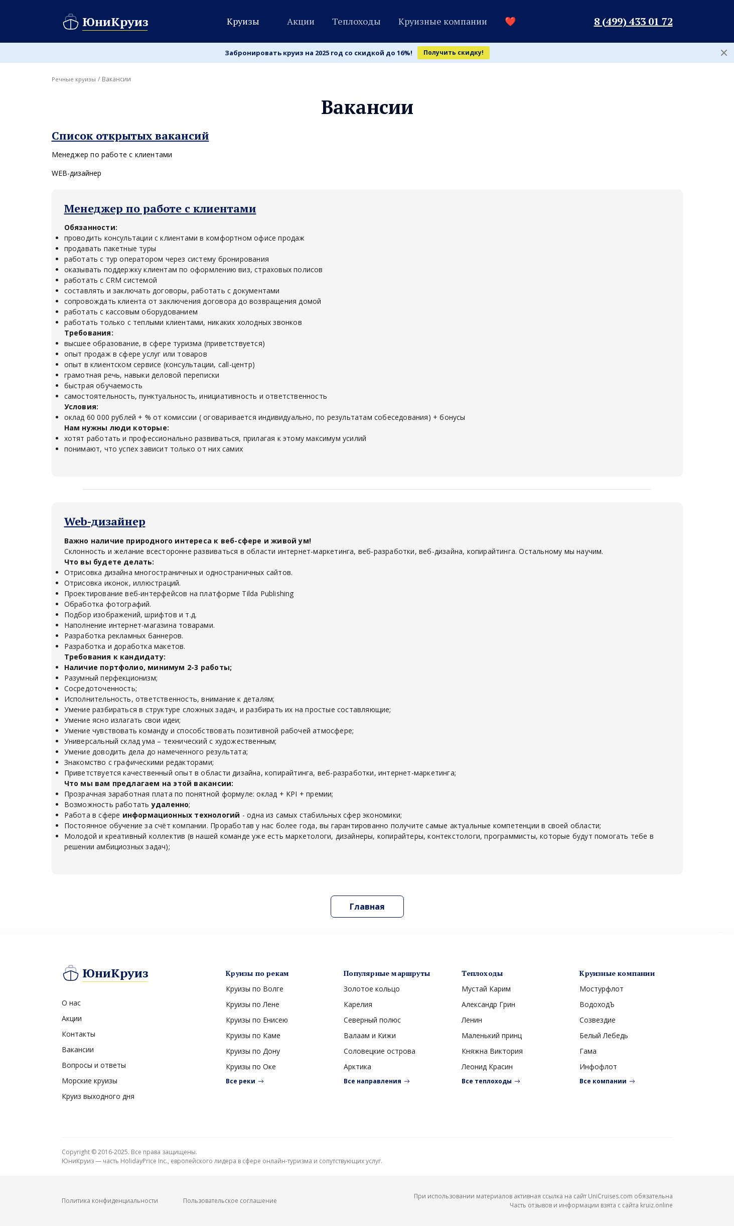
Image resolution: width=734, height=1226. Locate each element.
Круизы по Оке (251, 1066)
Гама (588, 1051)
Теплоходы (356, 21)
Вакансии (78, 1049)
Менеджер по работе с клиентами (112, 154)
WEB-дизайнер (76, 173)
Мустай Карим (486, 988)
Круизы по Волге (254, 988)
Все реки (240, 1081)
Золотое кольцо (372, 988)
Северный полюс (372, 1020)
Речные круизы (74, 79)
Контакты (78, 1034)
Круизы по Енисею (257, 1020)
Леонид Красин (487, 1066)
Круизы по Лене (252, 1004)
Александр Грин (488, 1004)
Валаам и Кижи (370, 1035)
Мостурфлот (601, 988)
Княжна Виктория (492, 1051)
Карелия (358, 1004)
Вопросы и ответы (94, 1065)
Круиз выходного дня (98, 1096)
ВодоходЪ (597, 1004)
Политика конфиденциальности (110, 1200)
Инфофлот (598, 1066)
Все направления (372, 1081)
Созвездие (597, 1020)
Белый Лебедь (603, 1035)
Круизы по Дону (253, 1051)
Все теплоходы (487, 1081)
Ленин (472, 1020)
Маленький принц (492, 1035)
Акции (301, 21)
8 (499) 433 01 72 (633, 22)
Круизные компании (442, 21)
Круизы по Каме (253, 1035)
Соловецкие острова (379, 1051)
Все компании (603, 1081)
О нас (71, 1003)
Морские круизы (89, 1080)
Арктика (357, 1066)
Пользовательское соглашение (230, 1200)
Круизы (243, 21)
